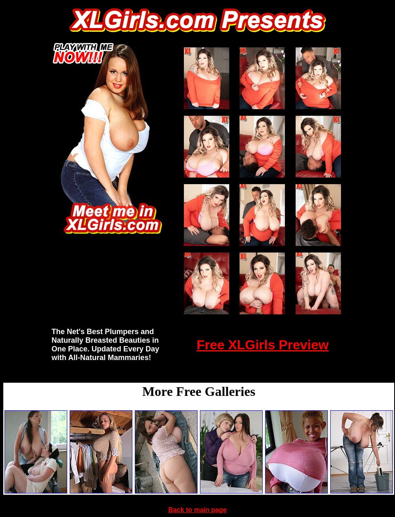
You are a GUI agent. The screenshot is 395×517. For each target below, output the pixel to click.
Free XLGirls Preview (263, 344)
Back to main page (197, 509)
